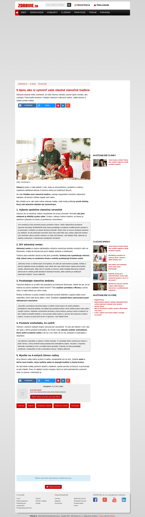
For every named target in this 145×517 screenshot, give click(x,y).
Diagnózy (58, 501)
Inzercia (38, 498)
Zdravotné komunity (80, 501)
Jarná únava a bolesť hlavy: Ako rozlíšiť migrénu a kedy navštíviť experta (118, 162)
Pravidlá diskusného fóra (24, 508)
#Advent (31, 406)
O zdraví (65, 12)
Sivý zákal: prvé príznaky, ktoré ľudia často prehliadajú (117, 267)
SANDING (112, 516)
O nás (18, 498)
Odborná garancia (22, 501)
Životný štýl (42, 84)
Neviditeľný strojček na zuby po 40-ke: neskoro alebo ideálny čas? (116, 257)
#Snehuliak (75, 406)
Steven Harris (99, 306)
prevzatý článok (36, 390)
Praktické (79, 12)
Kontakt (38, 503)
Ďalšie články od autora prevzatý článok (46, 397)
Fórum (92, 12)
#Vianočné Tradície (44, 406)
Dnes (23, 12)
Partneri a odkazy (41, 501)
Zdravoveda (37, 12)
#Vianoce (21, 406)
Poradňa (105, 12)
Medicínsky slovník (80, 498)
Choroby (57, 498)
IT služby (100, 516)
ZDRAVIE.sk (22, 84)
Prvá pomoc (58, 503)
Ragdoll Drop (99, 300)
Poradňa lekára (78, 503)
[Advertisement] (72, 31)
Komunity (52, 12)
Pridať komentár (53, 487)
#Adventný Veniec (61, 406)
